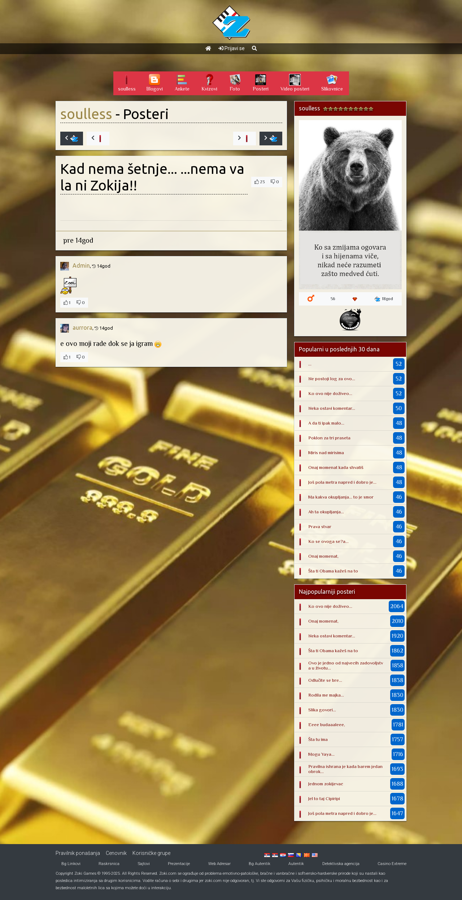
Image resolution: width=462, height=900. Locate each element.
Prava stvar (319, 526)
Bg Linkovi (70, 863)
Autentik (296, 863)
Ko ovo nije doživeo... (330, 393)
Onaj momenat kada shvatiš (335, 467)
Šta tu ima (318, 739)
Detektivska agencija (340, 863)
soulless (86, 114)
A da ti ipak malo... (326, 423)
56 (333, 298)
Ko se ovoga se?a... (328, 541)
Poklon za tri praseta (329, 437)
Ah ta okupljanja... (326, 511)
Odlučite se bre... (325, 680)
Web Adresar (219, 863)
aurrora (82, 327)
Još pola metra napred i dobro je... (342, 482)
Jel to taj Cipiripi (324, 798)
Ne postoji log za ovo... (331, 378)
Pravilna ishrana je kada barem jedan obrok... (345, 769)
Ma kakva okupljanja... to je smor (341, 497)
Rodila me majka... (326, 695)
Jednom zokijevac (325, 783)
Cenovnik (116, 853)
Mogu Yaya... (321, 754)
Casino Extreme (392, 863)
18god (383, 299)
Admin (81, 265)
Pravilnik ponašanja (78, 853)
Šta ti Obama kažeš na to (333, 571)
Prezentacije (179, 863)
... (309, 363)
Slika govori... (322, 709)
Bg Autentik (259, 863)
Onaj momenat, (323, 556)
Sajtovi (144, 863)
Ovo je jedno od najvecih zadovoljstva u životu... (345, 665)
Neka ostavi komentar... (331, 408)
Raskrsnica (109, 863)
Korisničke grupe (151, 853)
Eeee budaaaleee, (326, 724)
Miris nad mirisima (326, 452)
